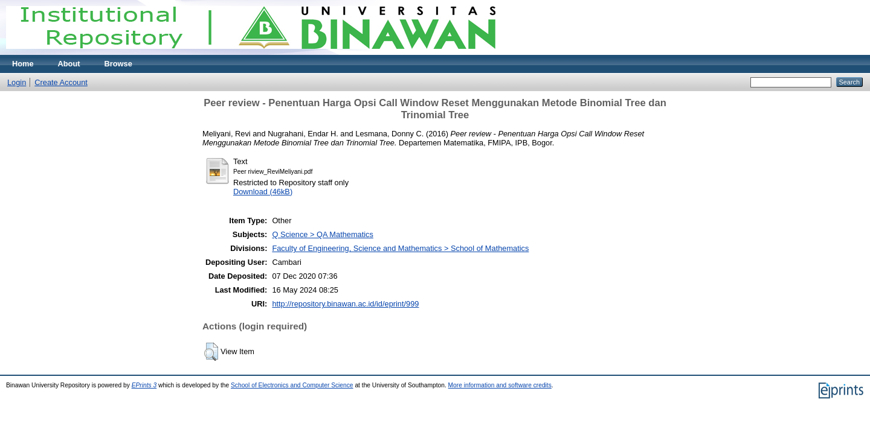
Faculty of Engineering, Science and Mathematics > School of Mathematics (400, 248)
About (69, 63)
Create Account (61, 82)
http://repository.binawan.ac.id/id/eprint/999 (345, 303)
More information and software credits (500, 385)
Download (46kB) (262, 191)
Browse (118, 63)
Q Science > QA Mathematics (322, 234)
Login (16, 82)
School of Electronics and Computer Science (292, 385)
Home (23, 63)
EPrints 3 (144, 385)
